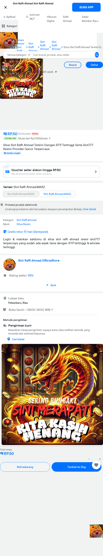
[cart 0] (4, 67)
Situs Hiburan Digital (52, 17)
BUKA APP (86, 7)
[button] (51, 7)
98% (30, 275)
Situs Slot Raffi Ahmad (68, 17)
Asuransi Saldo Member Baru (90, 17)
